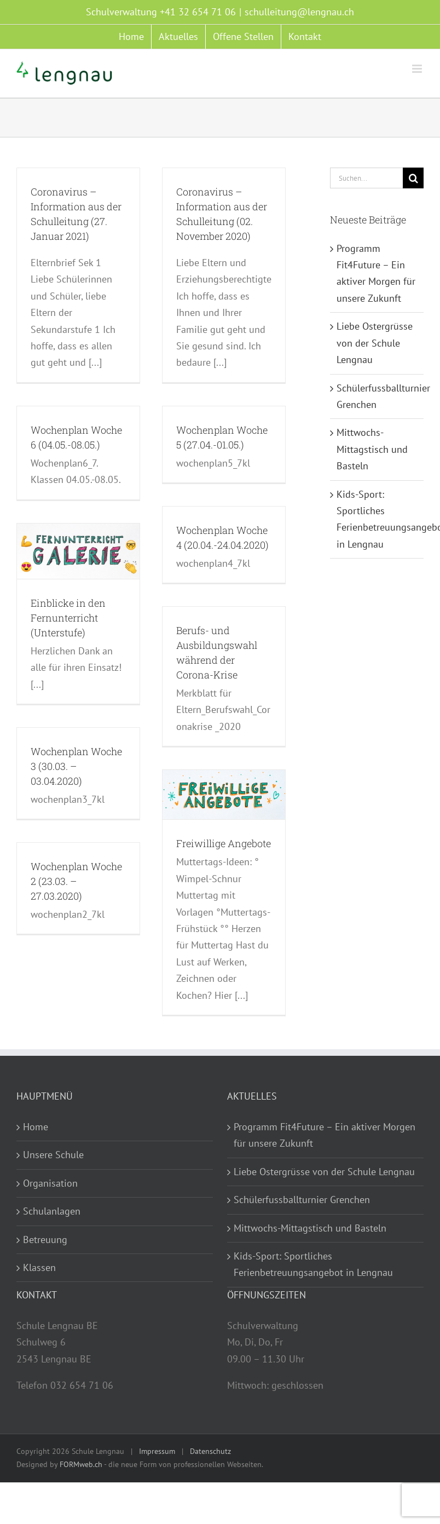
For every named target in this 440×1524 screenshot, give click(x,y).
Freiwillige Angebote (223, 843)
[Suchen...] (366, 178)
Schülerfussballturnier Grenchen (302, 1199)
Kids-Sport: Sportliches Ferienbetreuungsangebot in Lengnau (313, 1264)
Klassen (39, 1267)
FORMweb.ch (81, 1464)
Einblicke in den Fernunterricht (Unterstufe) (68, 617)
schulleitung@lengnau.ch (299, 11)
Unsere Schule (53, 1154)
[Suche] (413, 178)
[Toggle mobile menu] (418, 68)
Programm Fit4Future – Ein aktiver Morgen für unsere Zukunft (324, 1134)
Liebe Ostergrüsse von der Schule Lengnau (375, 343)
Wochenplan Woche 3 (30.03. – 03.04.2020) (76, 766)
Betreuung (45, 1239)
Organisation (50, 1183)
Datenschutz (210, 1451)
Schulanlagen (51, 1211)
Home (35, 1126)
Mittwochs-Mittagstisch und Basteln (372, 449)
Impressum (157, 1451)
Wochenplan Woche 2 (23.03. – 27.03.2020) (76, 881)
